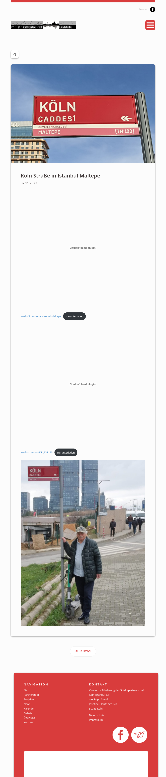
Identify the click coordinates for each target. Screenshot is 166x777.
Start (27, 690)
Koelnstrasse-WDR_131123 (37, 452)
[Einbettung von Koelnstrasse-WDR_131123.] (83, 384)
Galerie (28, 713)
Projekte (29, 699)
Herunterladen (74, 316)
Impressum (96, 720)
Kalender (29, 708)
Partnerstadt (31, 694)
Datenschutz (96, 715)
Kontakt (28, 722)
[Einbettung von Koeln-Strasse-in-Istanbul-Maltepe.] (83, 248)
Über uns (29, 718)
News (27, 704)
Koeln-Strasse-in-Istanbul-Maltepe (41, 316)
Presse (143, 9)
